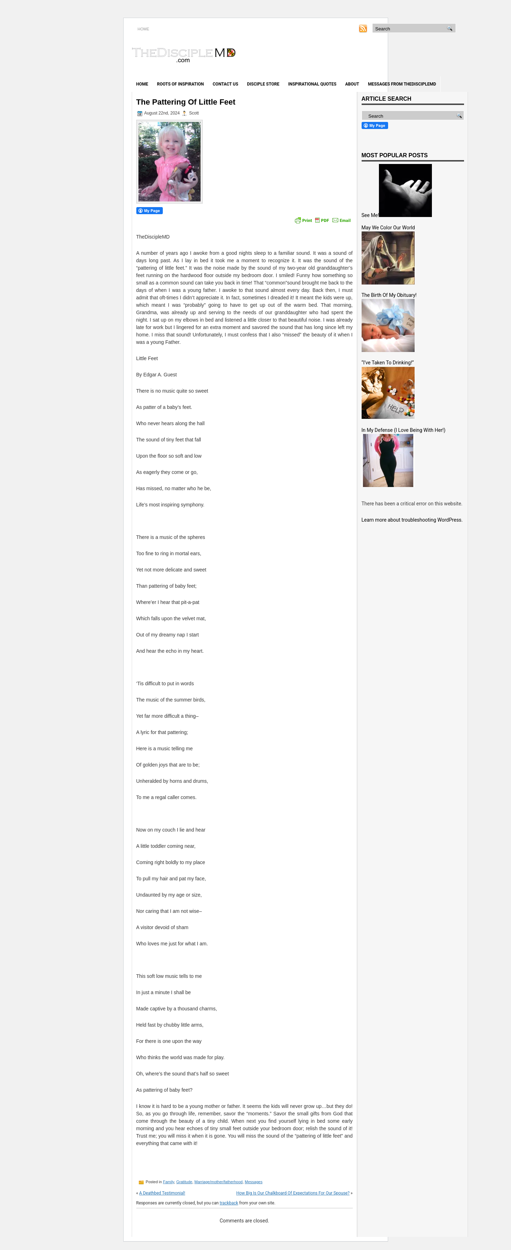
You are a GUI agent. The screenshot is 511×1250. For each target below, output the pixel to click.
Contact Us (225, 84)
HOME (143, 29)
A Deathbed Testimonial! (162, 1193)
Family (168, 1182)
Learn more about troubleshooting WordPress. (412, 520)
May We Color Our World (388, 227)
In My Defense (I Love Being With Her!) (404, 430)
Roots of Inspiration (180, 84)
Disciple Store (263, 84)
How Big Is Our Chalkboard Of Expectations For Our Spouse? (293, 1193)
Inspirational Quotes (312, 84)
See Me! (370, 215)
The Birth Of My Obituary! (389, 295)
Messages (253, 1182)
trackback (229, 1203)
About (352, 84)
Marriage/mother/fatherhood (219, 1182)
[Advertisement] (385, 55)
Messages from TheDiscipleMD (402, 84)
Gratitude (184, 1182)
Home (142, 84)
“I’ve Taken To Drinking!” (388, 362)
